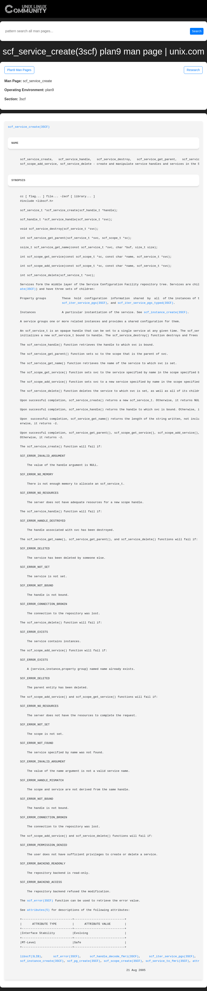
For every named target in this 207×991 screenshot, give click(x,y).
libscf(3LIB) (30, 956)
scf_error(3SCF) (40, 900)
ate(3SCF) (28, 289)
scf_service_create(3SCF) (29, 127)
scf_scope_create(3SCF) (123, 961)
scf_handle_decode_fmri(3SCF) (114, 956)
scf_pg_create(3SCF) (83, 961)
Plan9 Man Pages (19, 70)
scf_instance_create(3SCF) (165, 312)
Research (193, 70)
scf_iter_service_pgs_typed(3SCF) (145, 303)
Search (197, 31)
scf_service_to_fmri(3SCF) (167, 961)
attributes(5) (38, 910)
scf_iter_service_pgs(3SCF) (84, 303)
